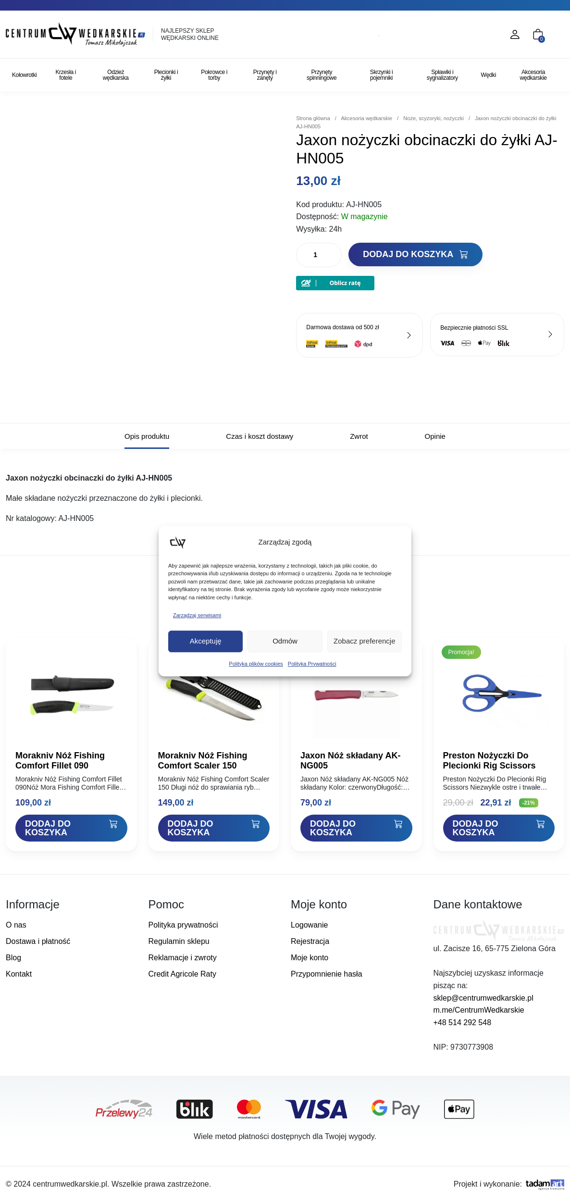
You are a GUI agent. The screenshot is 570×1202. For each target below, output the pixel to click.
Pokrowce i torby (214, 75)
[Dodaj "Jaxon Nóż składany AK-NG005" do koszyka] (356, 828)
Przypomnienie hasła (326, 974)
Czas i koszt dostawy (259, 436)
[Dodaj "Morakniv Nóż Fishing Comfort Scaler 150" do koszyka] (214, 828)
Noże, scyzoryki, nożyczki (433, 118)
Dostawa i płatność (38, 941)
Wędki (488, 75)
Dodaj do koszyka (415, 254)
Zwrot (359, 436)
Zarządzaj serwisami (197, 615)
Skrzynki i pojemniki (381, 75)
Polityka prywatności (183, 925)
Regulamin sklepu (179, 941)
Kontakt (19, 974)
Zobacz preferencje (364, 641)
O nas (16, 925)
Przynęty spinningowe (321, 75)
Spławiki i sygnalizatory (442, 75)
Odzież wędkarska (116, 75)
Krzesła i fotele (65, 75)
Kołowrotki (24, 75)
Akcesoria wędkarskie (533, 75)
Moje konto (309, 958)
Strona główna (313, 118)
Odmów (285, 641)
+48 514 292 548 (463, 1022)
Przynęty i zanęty (265, 75)
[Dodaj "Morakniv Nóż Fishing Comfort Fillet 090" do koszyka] (71, 828)
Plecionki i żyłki (166, 75)
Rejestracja (310, 941)
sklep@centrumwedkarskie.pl (483, 998)
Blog (13, 958)
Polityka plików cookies (256, 664)
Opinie (435, 436)
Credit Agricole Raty (182, 974)
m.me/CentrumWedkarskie (479, 1010)
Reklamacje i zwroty (183, 958)
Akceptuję (206, 641)
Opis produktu (146, 436)
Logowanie (309, 925)
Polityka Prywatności (312, 664)
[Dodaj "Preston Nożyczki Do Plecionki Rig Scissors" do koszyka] (499, 828)
